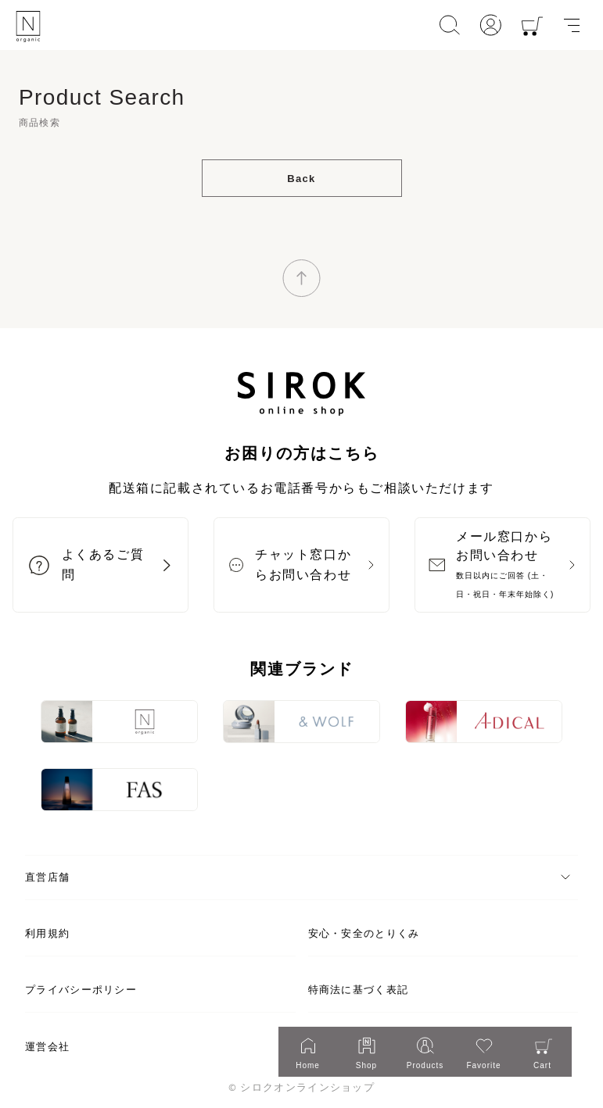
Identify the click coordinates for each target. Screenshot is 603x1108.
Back (301, 178)
